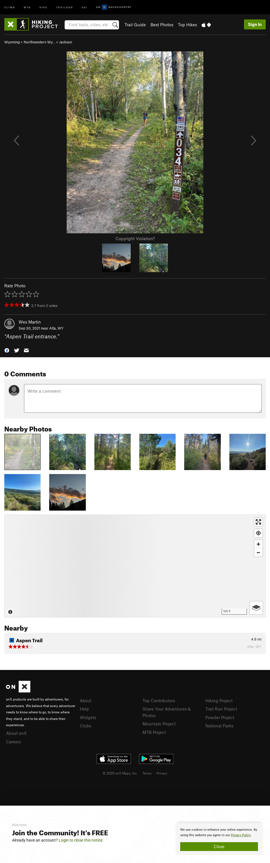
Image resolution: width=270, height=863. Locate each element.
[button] (6, 350)
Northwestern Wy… (39, 42)
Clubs (85, 725)
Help (84, 708)
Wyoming (12, 42)
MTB (27, 7)
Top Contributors (158, 700)
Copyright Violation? (135, 238)
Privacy (161, 773)
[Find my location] (258, 533)
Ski (85, 7)
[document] (219, 839)
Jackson (65, 42)
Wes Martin (30, 321)
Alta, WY (56, 328)
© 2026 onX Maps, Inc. (120, 773)
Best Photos (161, 24)
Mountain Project (159, 723)
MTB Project (154, 732)
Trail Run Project (221, 708)
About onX (16, 733)
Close (219, 846)
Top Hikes (187, 24)
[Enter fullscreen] (258, 522)
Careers (13, 741)
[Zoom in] (258, 544)
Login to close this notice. (81, 840)
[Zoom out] (258, 552)
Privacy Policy (241, 835)
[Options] (256, 607)
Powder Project (219, 717)
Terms (147, 773)
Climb (9, 7)
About (86, 700)
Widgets (88, 717)
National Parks (219, 725)
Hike (43, 7)
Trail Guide (135, 24)
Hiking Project (219, 700)
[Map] (135, 566)
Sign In (255, 24)
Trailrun (64, 7)
